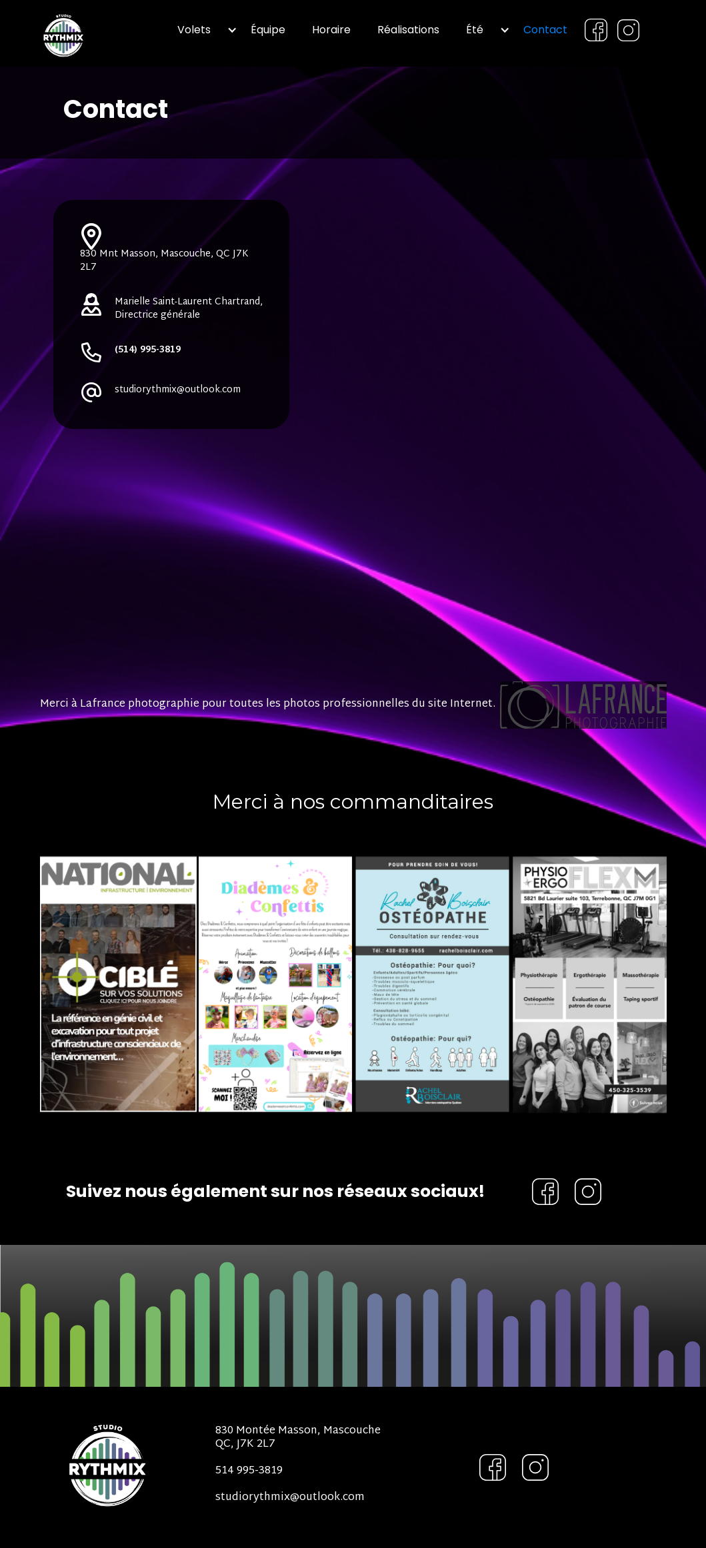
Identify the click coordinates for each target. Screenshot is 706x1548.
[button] (200, 30)
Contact (545, 29)
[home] (90, 33)
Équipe (268, 29)
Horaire (331, 29)
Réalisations (408, 29)
